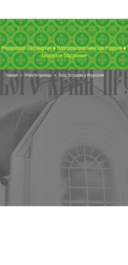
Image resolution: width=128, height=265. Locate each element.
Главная (11, 75)
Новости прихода (38, 75)
